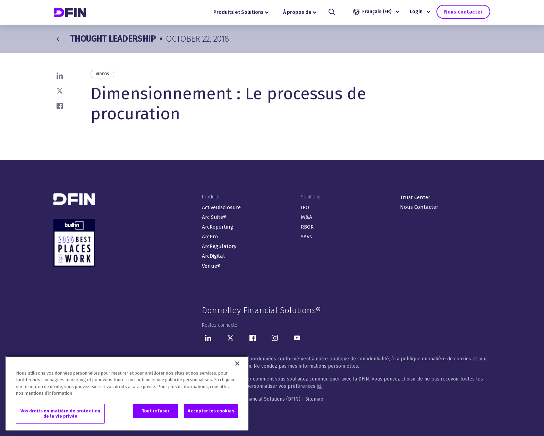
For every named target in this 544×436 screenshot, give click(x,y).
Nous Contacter (419, 207)
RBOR (307, 227)
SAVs (306, 236)
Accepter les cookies (211, 412)
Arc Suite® (214, 217)
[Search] (333, 12)
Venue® (211, 266)
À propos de (300, 12)
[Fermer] (237, 365)
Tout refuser (156, 412)
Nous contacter (463, 12)
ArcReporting (217, 227)
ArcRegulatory (219, 246)
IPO (305, 207)
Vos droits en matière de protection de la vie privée (60, 415)
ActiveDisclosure (221, 207)
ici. (319, 386)
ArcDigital (213, 256)
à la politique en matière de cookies (431, 359)
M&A (306, 217)
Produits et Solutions (242, 12)
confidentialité (373, 359)
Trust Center (415, 197)
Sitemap (314, 399)
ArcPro (210, 236)
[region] (127, 394)
